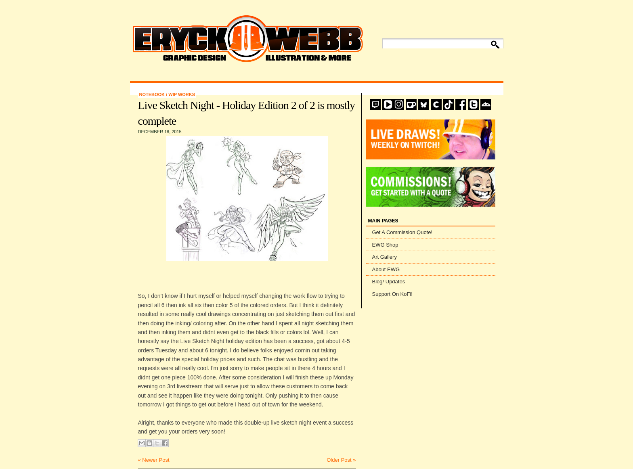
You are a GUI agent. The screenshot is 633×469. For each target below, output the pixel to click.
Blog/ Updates (388, 281)
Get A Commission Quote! (402, 232)
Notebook (152, 94)
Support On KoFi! (392, 294)
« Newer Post (154, 460)
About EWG (386, 269)
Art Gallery (384, 257)
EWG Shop (385, 245)
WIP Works (181, 94)
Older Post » (341, 460)
